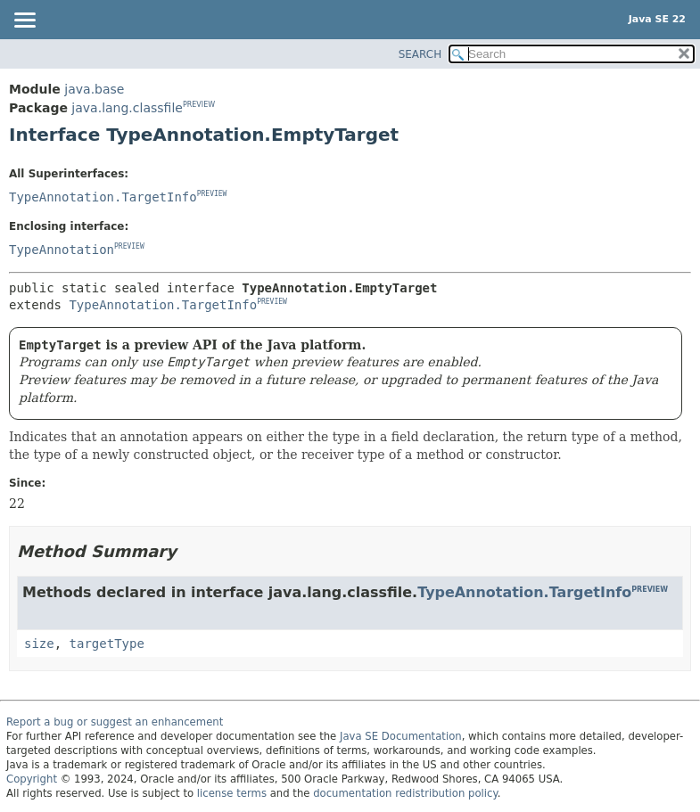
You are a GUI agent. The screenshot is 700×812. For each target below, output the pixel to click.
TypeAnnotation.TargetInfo (103, 197)
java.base (94, 89)
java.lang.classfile (127, 108)
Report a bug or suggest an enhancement (114, 722)
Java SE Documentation (401, 736)
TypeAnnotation (61, 249)
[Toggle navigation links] (24, 21)
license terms (232, 793)
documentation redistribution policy (405, 793)
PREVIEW (199, 105)
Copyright (31, 779)
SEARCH (420, 54)
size (39, 643)
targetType (107, 643)
